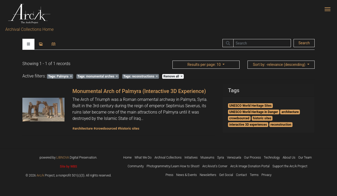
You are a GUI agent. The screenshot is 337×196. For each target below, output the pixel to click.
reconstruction (280, 124)
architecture (290, 112)
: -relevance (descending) (279, 64)
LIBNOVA (62, 157)
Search (304, 43)
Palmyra (60, 76)
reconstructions (140, 76)
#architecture (82, 128)
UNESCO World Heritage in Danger (253, 112)
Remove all (172, 76)
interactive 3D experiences (248, 124)
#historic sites (128, 128)
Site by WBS (68, 166)
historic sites (262, 118)
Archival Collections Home (29, 29)
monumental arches (97, 76)
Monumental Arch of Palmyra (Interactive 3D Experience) (139, 91)
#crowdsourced (105, 128)
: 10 (204, 64)
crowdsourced (239, 118)
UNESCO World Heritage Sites (250, 105)
